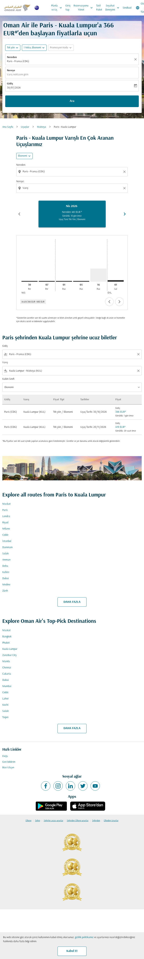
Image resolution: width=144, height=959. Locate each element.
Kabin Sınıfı (8, 379)
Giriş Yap (67, 7)
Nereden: (21, 165)
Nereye (11, 70)
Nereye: (20, 181)
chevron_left (109, 302)
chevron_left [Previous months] (19, 214)
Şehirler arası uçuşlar (53, 821)
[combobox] (72, 172)
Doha (5, 566)
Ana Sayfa (7, 127)
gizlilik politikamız (84, 937)
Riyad (5, 522)
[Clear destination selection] (125, 188)
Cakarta (6, 673)
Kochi (5, 704)
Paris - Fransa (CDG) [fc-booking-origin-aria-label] (18, 61)
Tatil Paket (99, 7)
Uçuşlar (25, 127)
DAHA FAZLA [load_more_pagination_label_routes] (72, 602)
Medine (6, 584)
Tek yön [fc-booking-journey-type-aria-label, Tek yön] (11, 47)
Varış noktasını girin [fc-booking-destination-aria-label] (17, 74)
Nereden (12, 57)
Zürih (5, 590)
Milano (6, 528)
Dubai (5, 578)
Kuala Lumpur (9, 649)
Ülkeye (28, 821)
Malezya (41, 127)
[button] (34, 48)
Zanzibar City (9, 655)
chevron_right (119, 302)
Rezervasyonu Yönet (84, 8)
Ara (72, 101)
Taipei (5, 717)
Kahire (5, 572)
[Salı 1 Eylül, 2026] (116, 281)
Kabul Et (72, 951)
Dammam (7, 547)
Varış (5, 362)
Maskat (6, 503)
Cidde (5, 535)
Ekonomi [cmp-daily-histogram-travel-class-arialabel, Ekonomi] (22, 155)
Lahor (5, 698)
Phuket (6, 642)
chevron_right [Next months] (125, 214)
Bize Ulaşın (8, 767)
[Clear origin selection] (125, 171)
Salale (5, 553)
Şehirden (96, 821)
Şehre (37, 821)
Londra (6, 516)
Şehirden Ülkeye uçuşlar (77, 821)
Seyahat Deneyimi (113, 8)
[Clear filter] (138, 354)
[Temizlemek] (136, 59)
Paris (5, 510)
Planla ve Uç (57, 8)
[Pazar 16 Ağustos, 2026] (98, 275)
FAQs (5, 756)
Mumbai (6, 686)
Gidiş (10, 83)
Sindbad (127, 7)
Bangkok (6, 636)
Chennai (6, 667)
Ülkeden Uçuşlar (111, 821)
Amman (6, 559)
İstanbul (6, 541)
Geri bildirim (8, 762)
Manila (6, 661)
